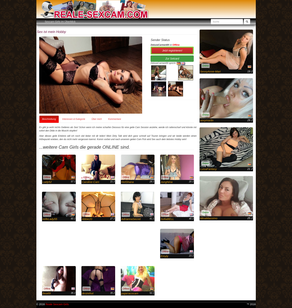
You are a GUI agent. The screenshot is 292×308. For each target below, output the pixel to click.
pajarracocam (129, 293)
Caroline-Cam (90, 181)
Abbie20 (87, 219)
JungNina (167, 181)
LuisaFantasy (208, 169)
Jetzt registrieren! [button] (172, 50)
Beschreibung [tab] (49, 119)
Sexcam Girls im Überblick (60, 21)
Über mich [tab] (97, 119)
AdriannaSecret (131, 219)
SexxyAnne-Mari (210, 71)
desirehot (88, 293)
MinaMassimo (209, 218)
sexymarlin (207, 120)
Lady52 (47, 181)
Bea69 (47, 293)
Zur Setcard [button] (172, 58)
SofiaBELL (167, 219)
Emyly (164, 256)
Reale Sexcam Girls (57, 304)
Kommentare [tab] (114, 119)
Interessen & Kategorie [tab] (73, 119)
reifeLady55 (50, 219)
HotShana (127, 181)
